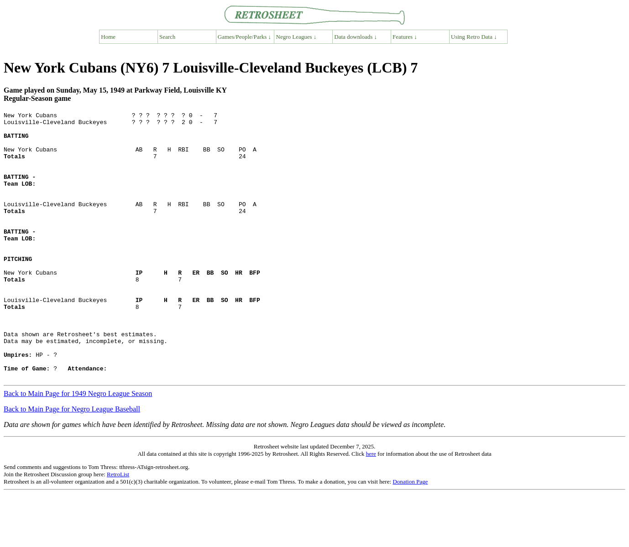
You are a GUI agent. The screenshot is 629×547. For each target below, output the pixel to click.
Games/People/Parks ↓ (244, 36)
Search (167, 36)
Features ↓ (405, 36)
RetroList (118, 527)
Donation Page (410, 534)
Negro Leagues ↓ (296, 36)
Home (108, 36)
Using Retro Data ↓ (474, 36)
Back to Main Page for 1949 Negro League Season (78, 447)
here (371, 507)
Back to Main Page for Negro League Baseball (72, 462)
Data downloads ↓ (355, 36)
